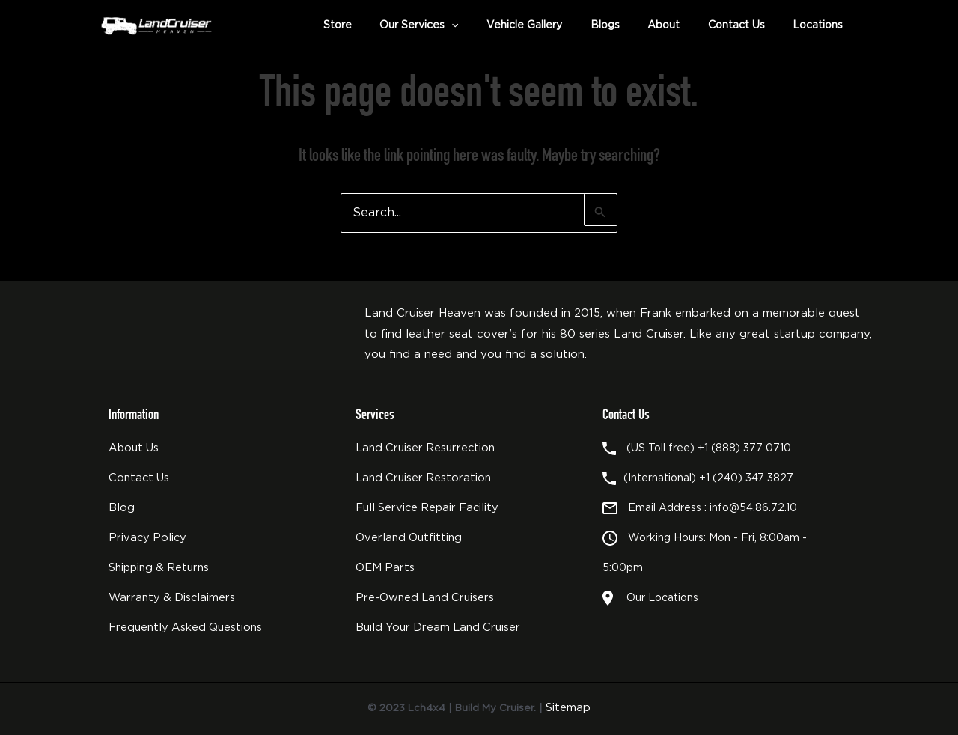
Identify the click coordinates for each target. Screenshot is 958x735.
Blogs (624, 25)
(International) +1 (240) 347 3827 (708, 478)
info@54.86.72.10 (753, 508)
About (678, 25)
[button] (482, 25)
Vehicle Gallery (550, 25)
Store (374, 25)
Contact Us (744, 25)
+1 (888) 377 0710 (744, 448)
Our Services (450, 25)
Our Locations (659, 598)
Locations (821, 25)
